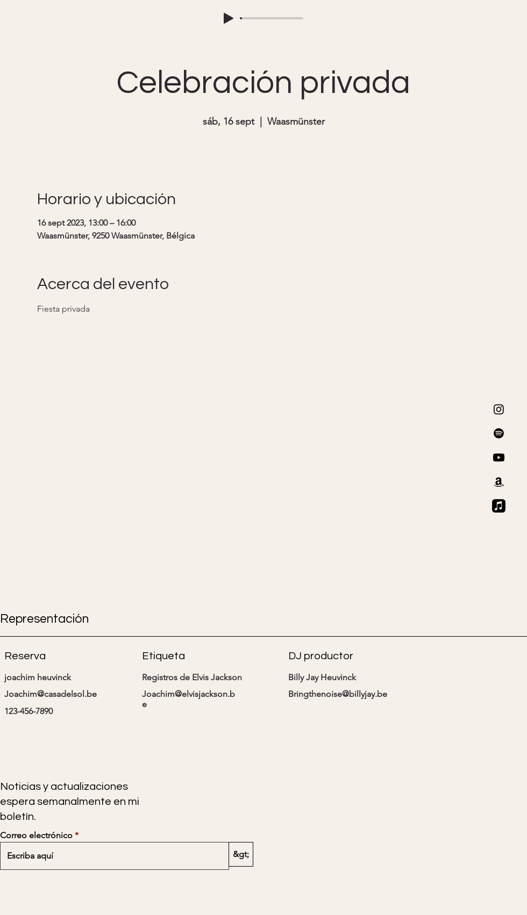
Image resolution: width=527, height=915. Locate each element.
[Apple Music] (498, 506)
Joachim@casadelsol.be (50, 694)
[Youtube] (498, 457)
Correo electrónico (36, 835)
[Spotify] (498, 433)
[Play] (228, 18)
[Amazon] (498, 481)
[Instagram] (498, 409)
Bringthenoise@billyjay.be (337, 694)
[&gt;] (241, 854)
